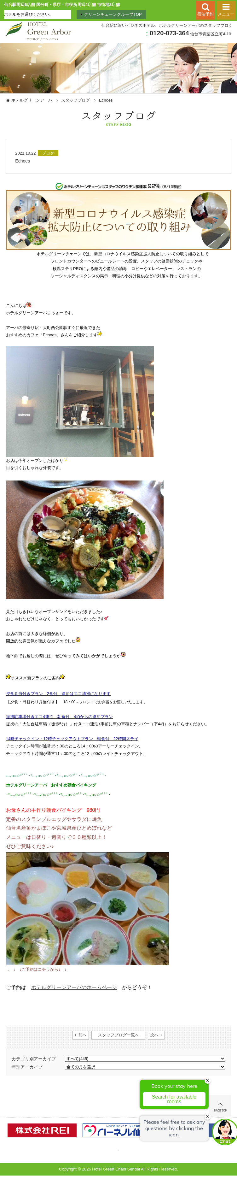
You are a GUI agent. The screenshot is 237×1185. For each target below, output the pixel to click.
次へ (154, 1035)
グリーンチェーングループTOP (113, 14)
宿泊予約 (205, 14)
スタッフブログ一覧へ (118, 1035)
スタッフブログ (75, 100)
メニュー (226, 14)
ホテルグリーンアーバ (31, 100)
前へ (82, 1035)
